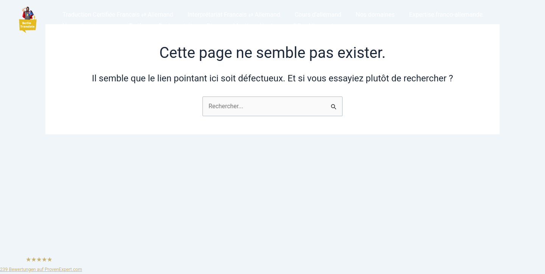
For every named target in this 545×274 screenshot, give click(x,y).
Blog (205, 26)
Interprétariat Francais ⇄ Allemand (230, 14)
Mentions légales (246, 26)
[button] (27, 20)
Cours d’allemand (312, 14)
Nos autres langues (87, 26)
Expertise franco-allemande (435, 14)
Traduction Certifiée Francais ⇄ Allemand (116, 14)
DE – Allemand (301, 26)
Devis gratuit (170, 26)
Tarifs (133, 26)
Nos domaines (367, 14)
